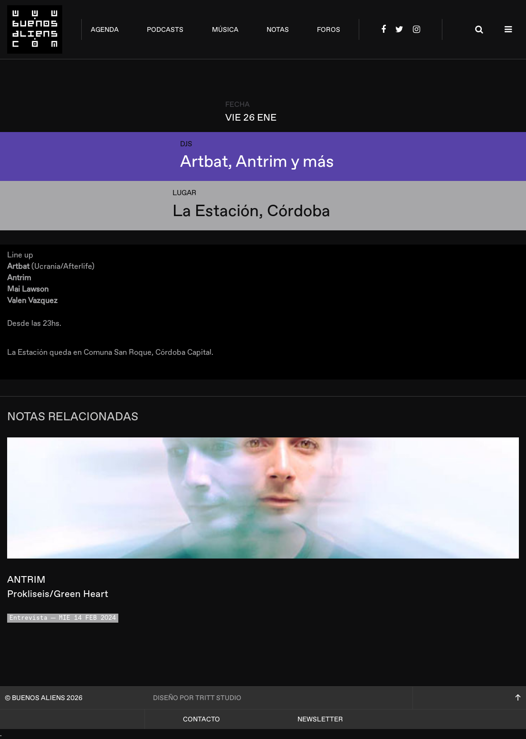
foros (328, 30)
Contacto (201, 719)
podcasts (165, 30)
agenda (105, 30)
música (225, 30)
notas (278, 30)
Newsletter (320, 719)
